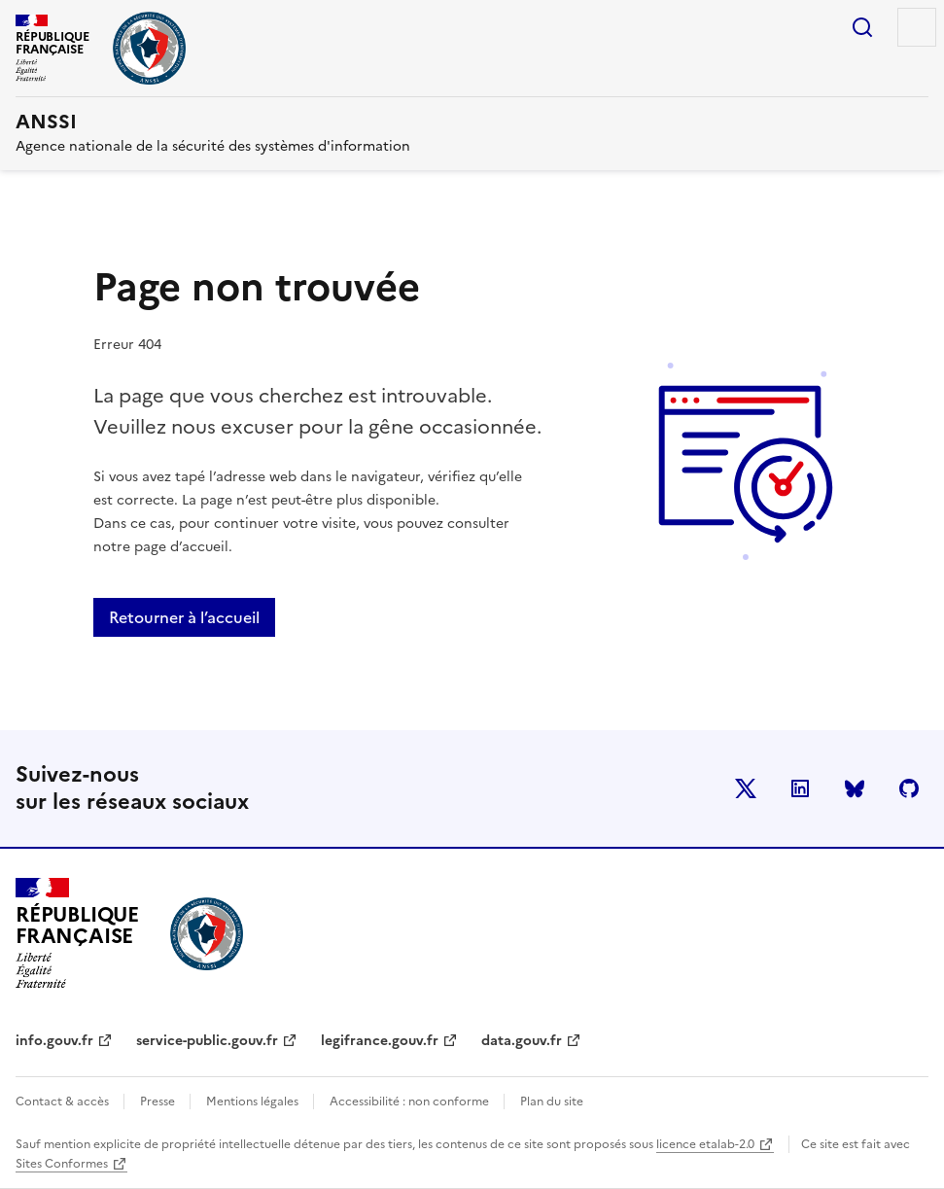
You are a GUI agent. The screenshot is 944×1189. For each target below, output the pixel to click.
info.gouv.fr (54, 1041)
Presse (159, 1101)
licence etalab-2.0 (705, 1144)
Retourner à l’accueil (184, 617)
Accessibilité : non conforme (411, 1101)
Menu (916, 27)
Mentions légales (253, 1101)
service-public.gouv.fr (207, 1041)
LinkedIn (800, 788)
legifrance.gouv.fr (379, 1041)
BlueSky (854, 788)
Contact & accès (64, 1101)
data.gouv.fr (521, 1041)
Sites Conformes (62, 1163)
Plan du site (551, 1101)
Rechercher (862, 27)
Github (909, 788)
